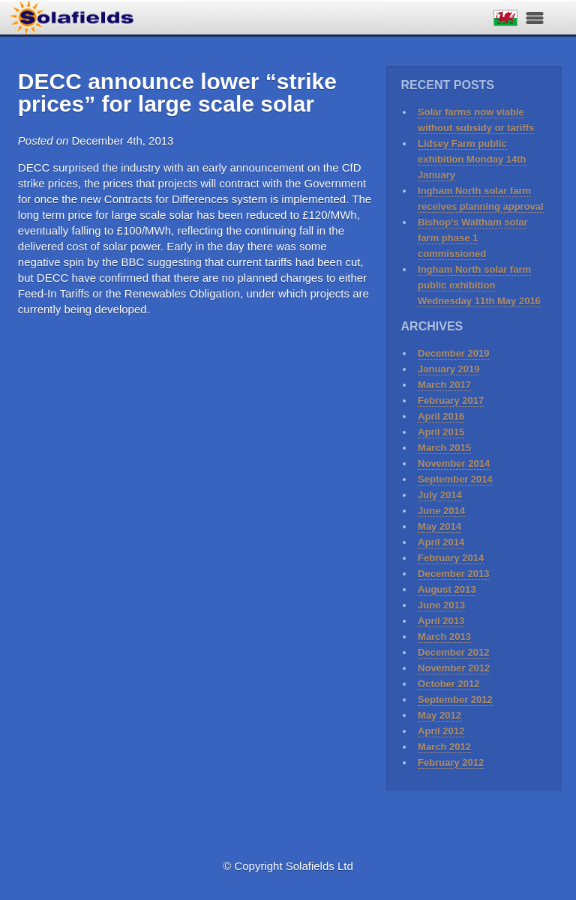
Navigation (535, 18)
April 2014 (441, 542)
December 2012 (453, 652)
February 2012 (451, 762)
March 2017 (444, 384)
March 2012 (444, 746)
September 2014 (455, 479)
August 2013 (447, 589)
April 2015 (441, 432)
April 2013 (441, 620)
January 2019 (448, 369)
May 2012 (439, 715)
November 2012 (454, 668)
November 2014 (454, 463)
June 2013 (441, 605)
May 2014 (439, 526)
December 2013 (453, 573)
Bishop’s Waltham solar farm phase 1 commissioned (472, 238)
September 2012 (455, 699)
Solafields (71, 14)
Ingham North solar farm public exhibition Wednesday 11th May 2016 (479, 285)
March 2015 (444, 447)
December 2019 (453, 353)
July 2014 (440, 495)
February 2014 (451, 558)
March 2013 (444, 636)
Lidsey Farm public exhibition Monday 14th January (472, 159)
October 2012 (448, 683)
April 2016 (441, 416)
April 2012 (441, 731)
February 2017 (451, 400)
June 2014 (441, 510)
